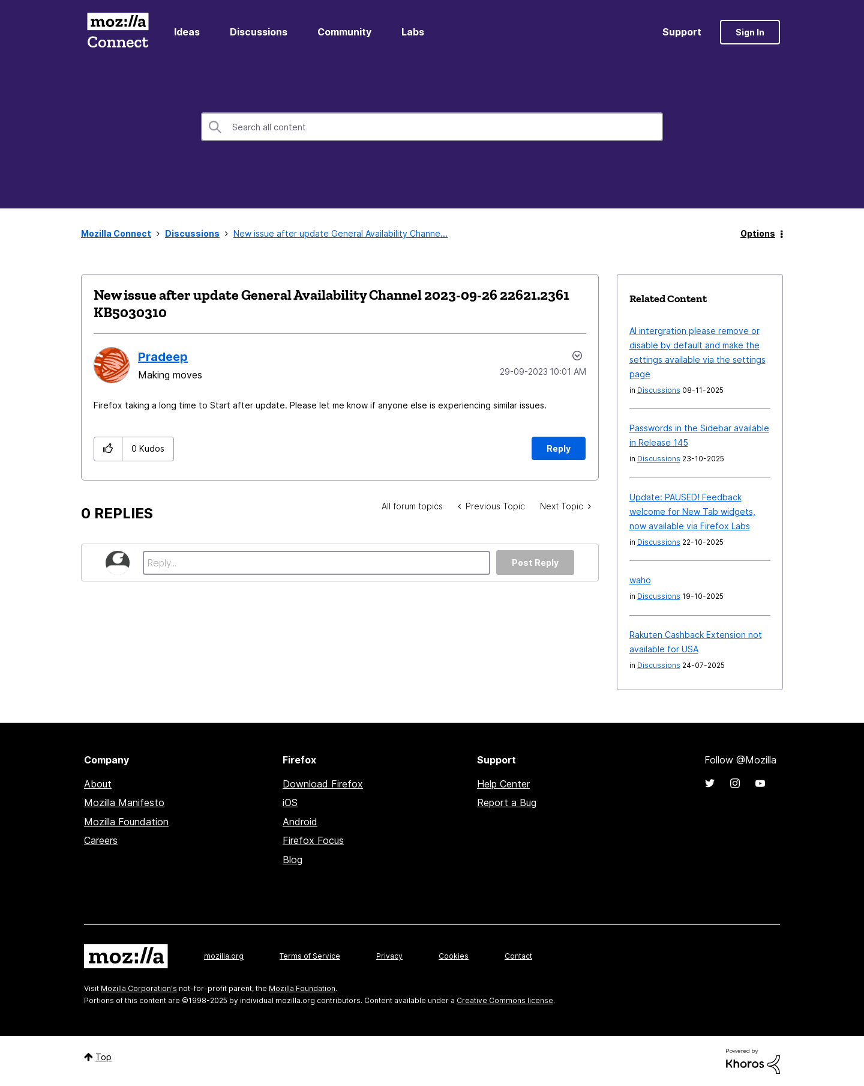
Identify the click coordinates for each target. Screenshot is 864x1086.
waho (640, 580)
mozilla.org (224, 955)
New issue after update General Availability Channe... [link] (340, 233)
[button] (108, 449)
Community (344, 32)
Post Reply (535, 562)
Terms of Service (310, 955)
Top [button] (103, 1057)
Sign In (750, 32)
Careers (101, 840)
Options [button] (757, 233)
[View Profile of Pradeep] (163, 357)
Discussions (258, 32)
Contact (518, 955)
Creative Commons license (505, 1000)
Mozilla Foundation (126, 822)
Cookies (454, 955)
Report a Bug (506, 802)
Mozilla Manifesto (124, 802)
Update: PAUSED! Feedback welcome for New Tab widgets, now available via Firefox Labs (692, 511)
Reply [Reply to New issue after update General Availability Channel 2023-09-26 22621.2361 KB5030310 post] (559, 448)
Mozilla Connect (117, 32)
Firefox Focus (313, 840)
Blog (292, 860)
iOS (290, 802)
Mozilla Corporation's (139, 988)
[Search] (432, 126)
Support (681, 32)
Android (300, 822)
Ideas (187, 32)
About (98, 784)
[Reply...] (316, 563)
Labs (412, 32)
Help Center (503, 784)
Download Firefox (323, 784)
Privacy (389, 955)
